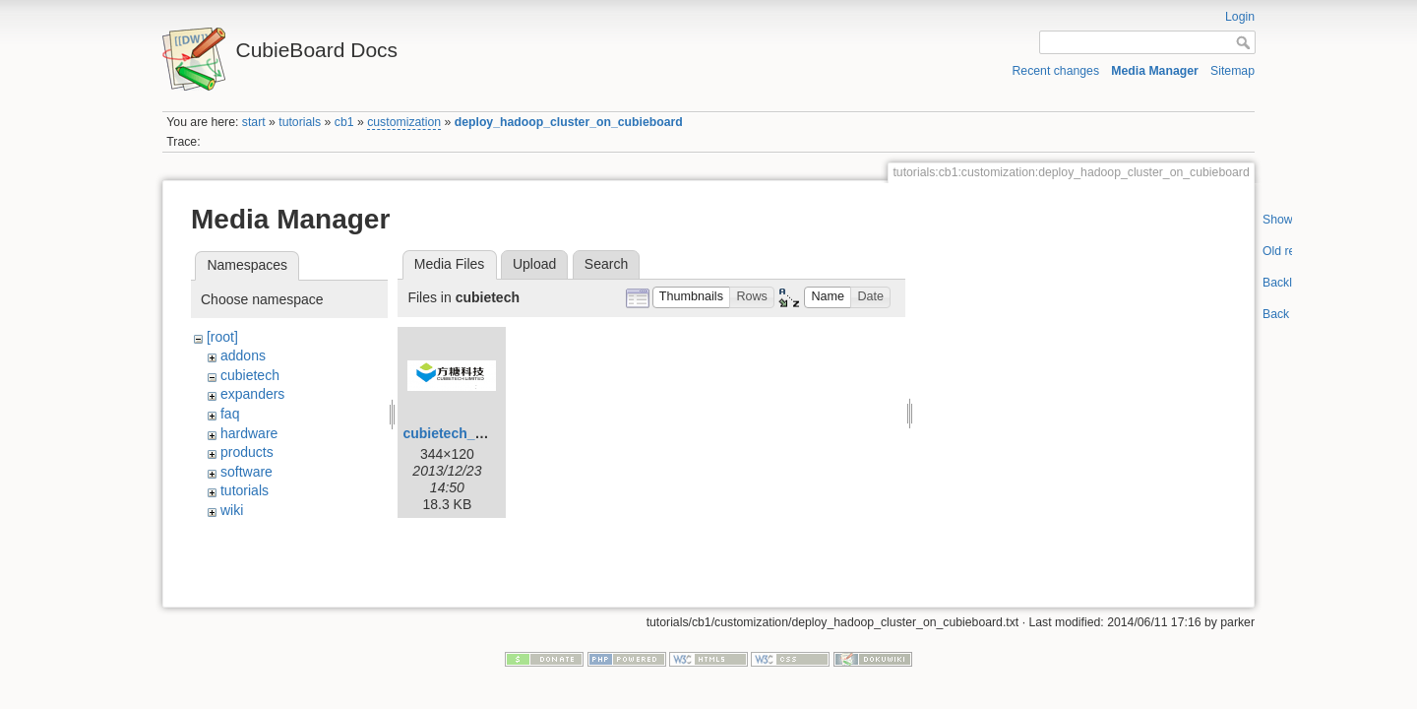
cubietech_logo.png (467, 433)
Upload (534, 264)
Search (606, 264)
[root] (222, 337)
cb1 (344, 122)
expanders (252, 394)
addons (243, 355)
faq (229, 413)
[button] (691, 298)
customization (404, 122)
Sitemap (1232, 71)
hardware (248, 433)
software (246, 472)
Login (1240, 17)
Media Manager (1155, 71)
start (254, 122)
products (247, 452)
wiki (231, 510)
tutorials (299, 122)
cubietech (249, 375)
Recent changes (1056, 71)
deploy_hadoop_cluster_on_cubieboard (569, 122)
